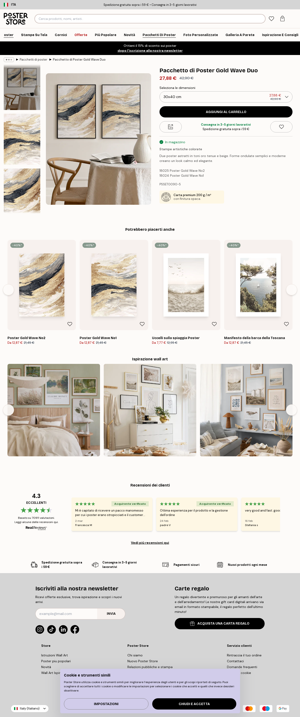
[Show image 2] (22, 139)
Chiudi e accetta (194, 704)
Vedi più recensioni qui (150, 543)
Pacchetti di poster (33, 60)
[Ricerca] (261, 18)
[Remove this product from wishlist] (281, 126)
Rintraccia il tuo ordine (244, 655)
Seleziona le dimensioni (177, 88)
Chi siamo (135, 655)
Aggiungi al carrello (226, 112)
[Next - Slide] (291, 289)
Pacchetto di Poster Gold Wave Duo (79, 60)
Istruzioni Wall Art (54, 655)
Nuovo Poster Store (142, 661)
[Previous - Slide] (8, 289)
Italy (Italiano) (30, 708)
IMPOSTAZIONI (106, 704)
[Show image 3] (22, 193)
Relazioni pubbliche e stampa (150, 667)
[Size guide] (170, 126)
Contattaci (235, 661)
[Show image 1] (22, 87)
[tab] (271, 19)
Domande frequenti (242, 667)
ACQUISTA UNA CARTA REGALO (219, 623)
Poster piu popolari (56, 661)
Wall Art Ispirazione (55, 673)
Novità (46, 667)
